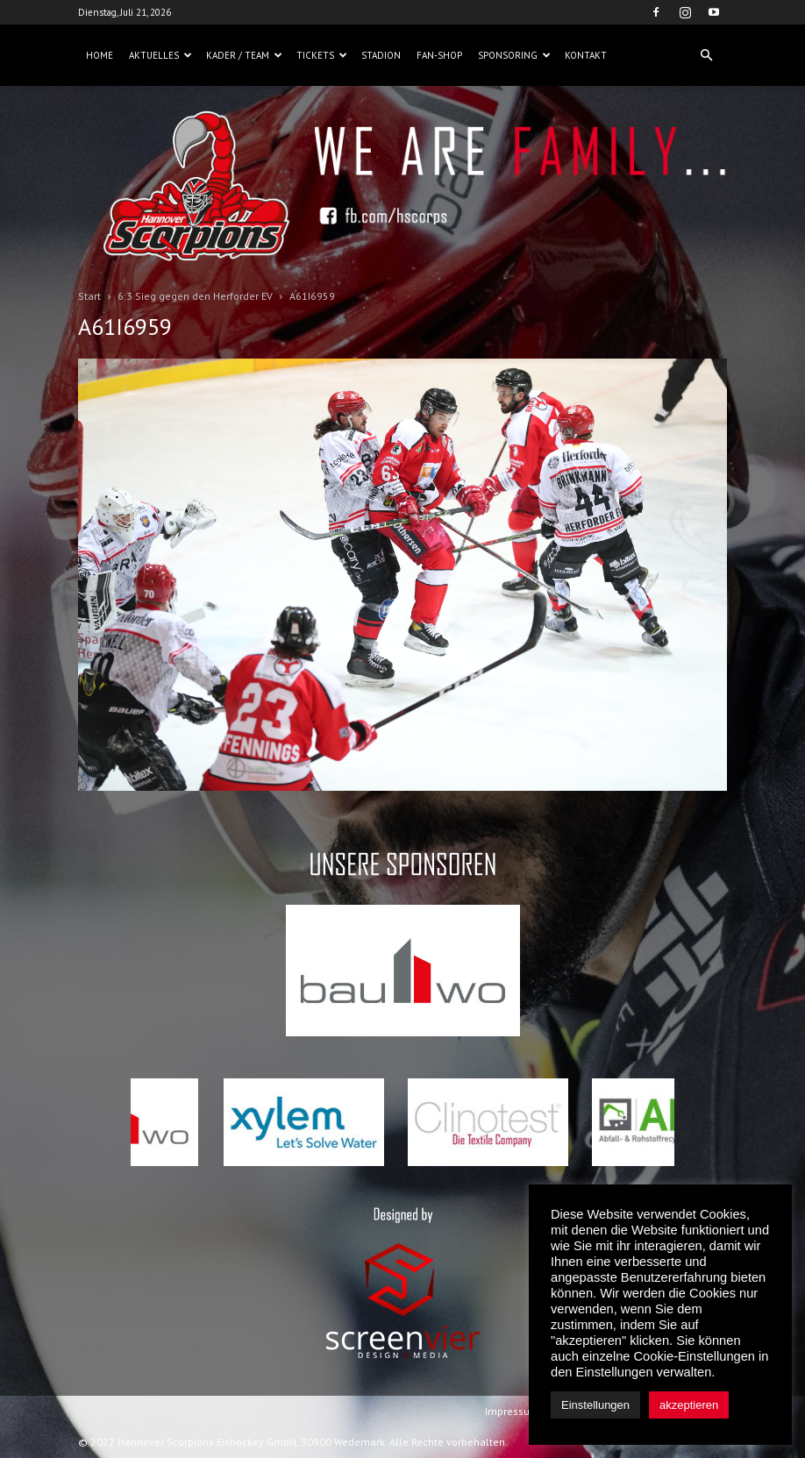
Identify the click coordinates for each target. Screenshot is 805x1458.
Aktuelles (160, 55)
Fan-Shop (439, 55)
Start (89, 295)
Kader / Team (244, 55)
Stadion (381, 55)
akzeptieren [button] (688, 1405)
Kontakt (586, 55)
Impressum (512, 1411)
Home (99, 55)
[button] (706, 55)
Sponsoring (514, 55)
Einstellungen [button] (595, 1405)
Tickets (321, 55)
